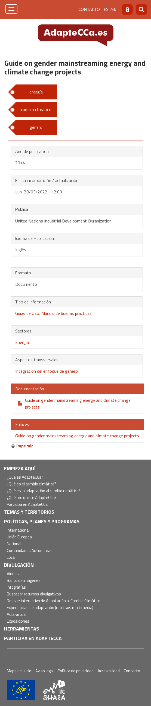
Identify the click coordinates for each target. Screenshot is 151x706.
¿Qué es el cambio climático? (31, 484)
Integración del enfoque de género (46, 371)
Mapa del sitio (19, 671)
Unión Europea (19, 537)
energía (36, 92)
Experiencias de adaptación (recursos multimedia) (50, 608)
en (114, 9)
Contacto (89, 9)
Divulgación (19, 564)
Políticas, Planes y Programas (41, 521)
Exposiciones (18, 621)
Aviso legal (44, 671)
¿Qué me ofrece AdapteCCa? (32, 498)
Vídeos (13, 574)
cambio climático (36, 109)
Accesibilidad (109, 671)
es (106, 9)
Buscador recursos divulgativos (34, 594)
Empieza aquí (20, 468)
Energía (22, 342)
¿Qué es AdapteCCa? (25, 477)
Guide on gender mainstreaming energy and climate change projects (77, 435)
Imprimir (24, 446)
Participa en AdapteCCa (27, 504)
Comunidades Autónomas (30, 551)
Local (11, 557)
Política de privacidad (76, 671)
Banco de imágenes (24, 580)
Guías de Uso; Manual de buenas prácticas (53, 313)
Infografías (16, 587)
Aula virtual (16, 614)
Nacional (14, 544)
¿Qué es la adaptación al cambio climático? (44, 491)
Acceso (127, 9)
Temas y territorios (29, 512)
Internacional (18, 530)
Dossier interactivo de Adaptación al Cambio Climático (53, 601)
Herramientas (21, 628)
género (36, 127)
